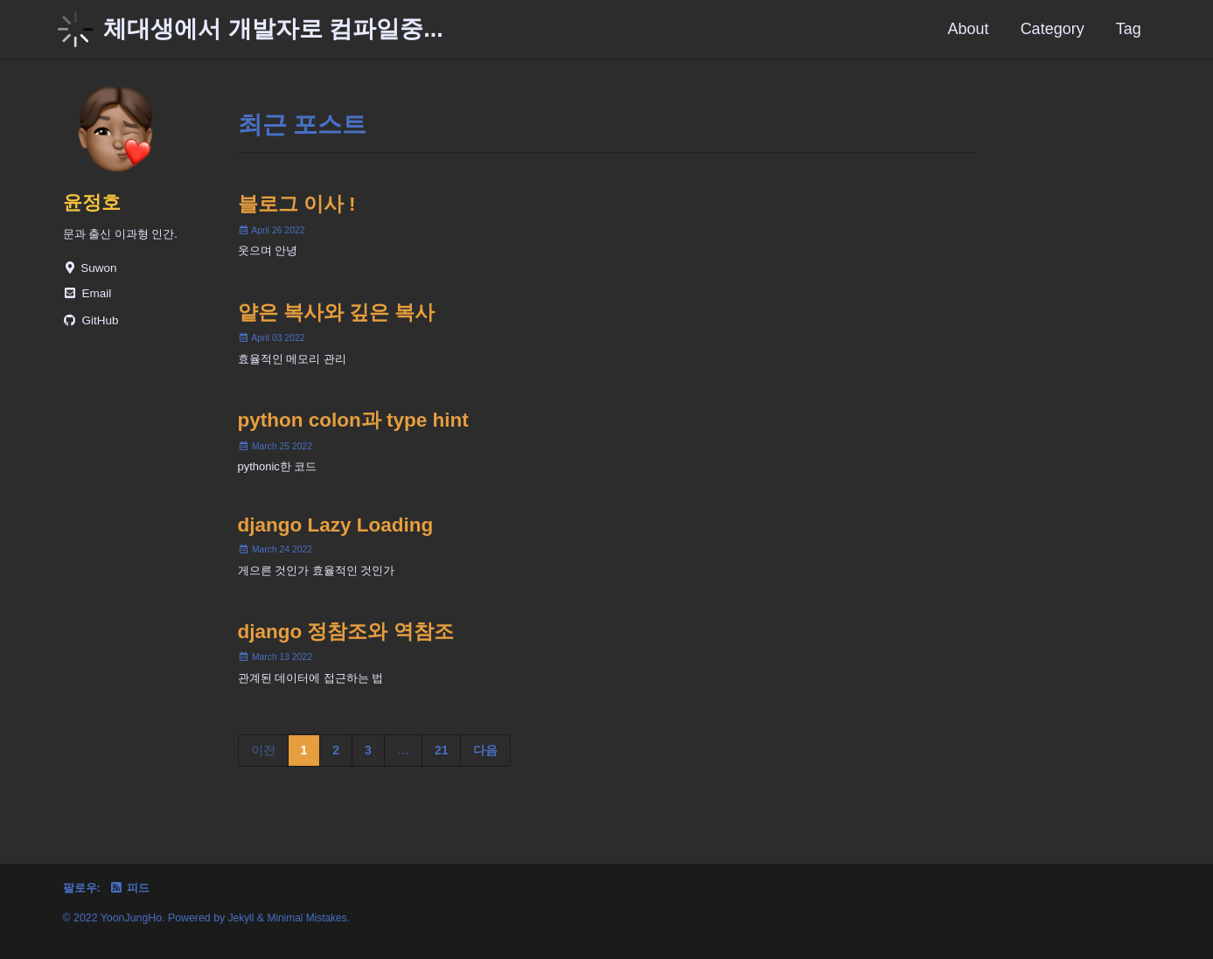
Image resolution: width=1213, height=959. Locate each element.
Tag (1128, 29)
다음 (485, 766)
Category (1052, 29)
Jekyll (241, 918)
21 (442, 766)
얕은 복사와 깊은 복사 (337, 317)
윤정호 (93, 202)
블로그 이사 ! (297, 206)
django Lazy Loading (336, 536)
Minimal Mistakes (310, 918)
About (968, 29)
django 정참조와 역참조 (346, 646)
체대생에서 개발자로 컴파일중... (273, 29)
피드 (133, 887)
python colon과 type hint (353, 428)
